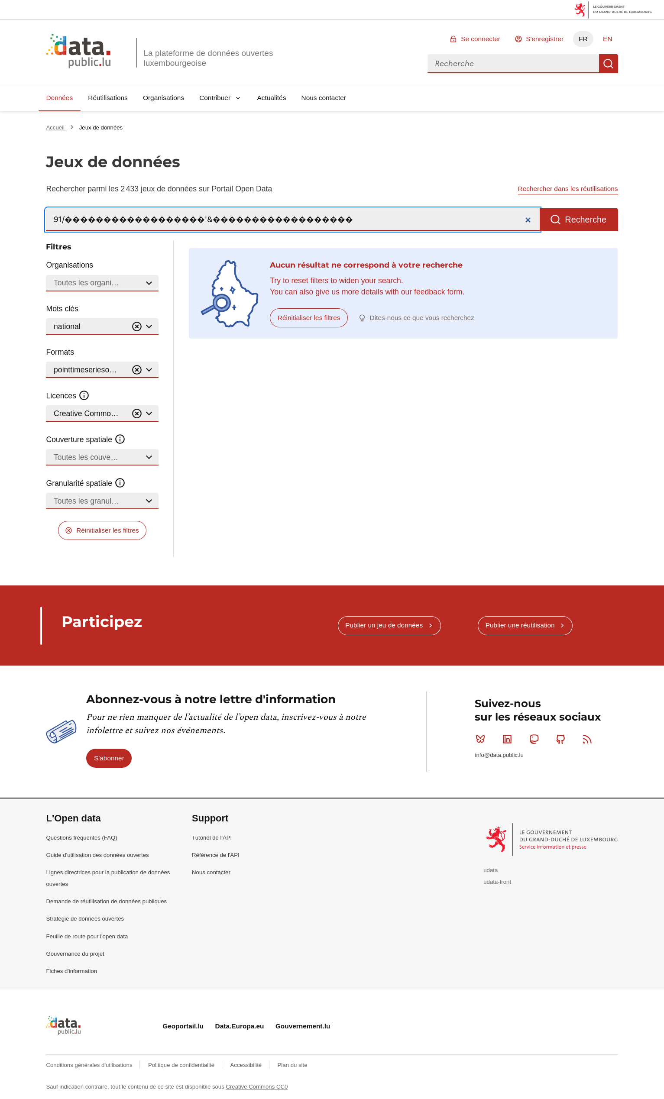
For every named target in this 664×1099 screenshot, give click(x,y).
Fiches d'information (71, 971)
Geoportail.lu (183, 1026)
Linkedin (509, 739)
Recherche (608, 63)
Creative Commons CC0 (257, 1086)
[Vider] (137, 326)
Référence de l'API (216, 855)
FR (583, 38)
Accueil (56, 127)
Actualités (271, 97)
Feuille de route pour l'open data (87, 936)
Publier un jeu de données (384, 625)
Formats (60, 352)
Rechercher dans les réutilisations (568, 188)
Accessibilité (246, 1065)
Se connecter (480, 38)
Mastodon (536, 739)
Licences (68, 395)
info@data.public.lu (499, 755)
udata (490, 870)
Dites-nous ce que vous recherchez (422, 317)
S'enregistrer (545, 38)
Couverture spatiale (86, 439)
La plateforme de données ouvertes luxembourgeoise (208, 58)
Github (562, 739)
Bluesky (482, 739)
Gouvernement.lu (302, 1026)
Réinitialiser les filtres (107, 530)
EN (607, 38)
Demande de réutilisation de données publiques (106, 901)
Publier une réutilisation (520, 625)
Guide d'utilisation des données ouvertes (97, 855)
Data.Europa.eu (239, 1026)
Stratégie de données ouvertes (85, 918)
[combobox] (513, 63)
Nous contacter (324, 97)
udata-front (497, 882)
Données (59, 97)
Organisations (163, 97)
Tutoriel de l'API (212, 837)
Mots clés (62, 308)
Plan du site (293, 1065)
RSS (589, 739)
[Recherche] (293, 219)
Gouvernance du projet (75, 953)
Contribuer (214, 97)
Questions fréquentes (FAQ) (81, 837)
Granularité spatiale (86, 483)
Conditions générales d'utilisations (90, 1065)
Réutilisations (108, 97)
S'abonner (109, 758)
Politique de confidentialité (182, 1065)
